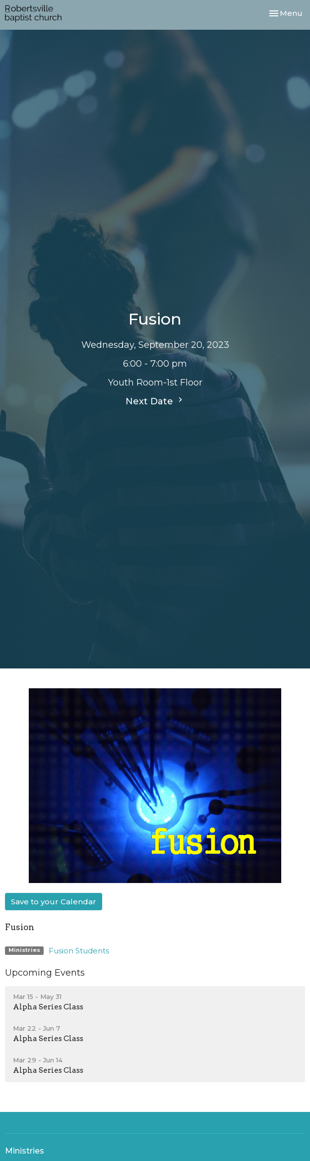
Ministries (24, 1151)
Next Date (155, 401)
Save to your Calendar (53, 901)
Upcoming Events (45, 972)
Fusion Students (79, 950)
